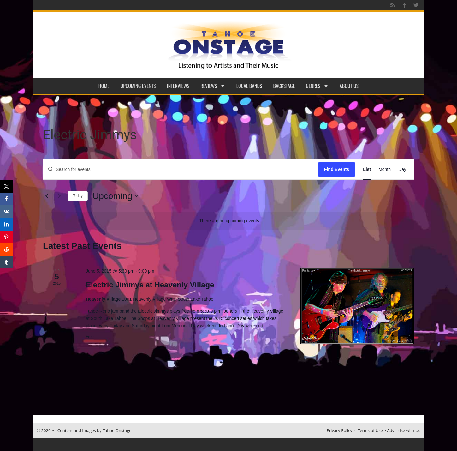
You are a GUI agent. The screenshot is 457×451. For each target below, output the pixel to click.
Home (104, 86)
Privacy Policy (339, 430)
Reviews (212, 86)
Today (78, 196)
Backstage (284, 86)
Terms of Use (370, 430)
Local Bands (249, 86)
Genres (317, 86)
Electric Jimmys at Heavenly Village (150, 284)
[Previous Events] (46, 196)
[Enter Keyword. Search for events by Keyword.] (180, 169)
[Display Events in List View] (367, 169)
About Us (349, 86)
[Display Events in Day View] (402, 169)
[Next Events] (59, 196)
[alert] (229, 221)
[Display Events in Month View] (384, 169)
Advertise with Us (403, 430)
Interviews (178, 86)
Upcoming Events (138, 86)
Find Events (336, 169)
